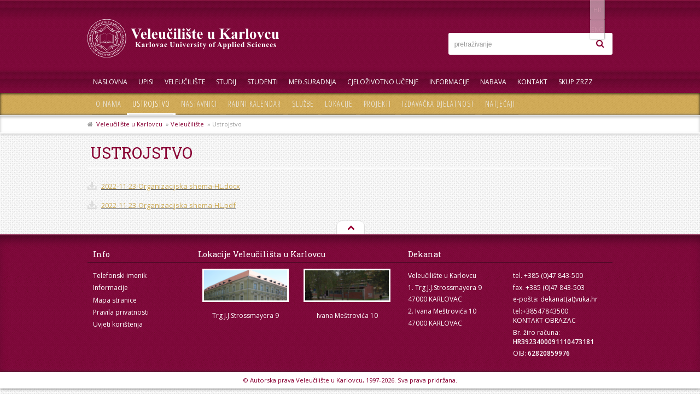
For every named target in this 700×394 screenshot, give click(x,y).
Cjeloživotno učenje (382, 81)
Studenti (262, 81)
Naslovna (110, 81)
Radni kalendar (254, 104)
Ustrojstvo (151, 104)
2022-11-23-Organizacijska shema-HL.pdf (168, 205)
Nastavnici (199, 104)
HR (579, 9)
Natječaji (500, 104)
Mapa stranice (115, 300)
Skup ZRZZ (575, 81)
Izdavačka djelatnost (438, 104)
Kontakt (532, 81)
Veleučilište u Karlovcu (129, 124)
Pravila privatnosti (121, 312)
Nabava (493, 81)
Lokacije (339, 104)
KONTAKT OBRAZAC (544, 320)
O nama (108, 104)
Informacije (449, 81)
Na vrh (350, 228)
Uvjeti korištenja (118, 324)
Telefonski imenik (120, 275)
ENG (601, 9)
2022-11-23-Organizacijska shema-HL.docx (170, 186)
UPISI (146, 81)
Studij (226, 81)
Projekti (377, 104)
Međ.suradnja (312, 81)
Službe (303, 104)
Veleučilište (185, 81)
